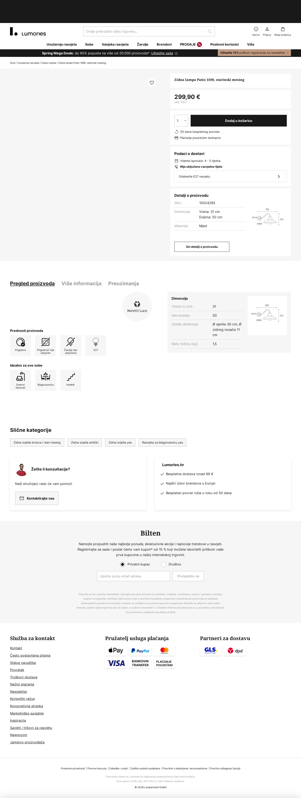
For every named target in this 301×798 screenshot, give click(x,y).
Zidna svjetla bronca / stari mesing (37, 424)
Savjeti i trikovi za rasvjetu (31, 727)
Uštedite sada (162, 35)
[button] (152, 65)
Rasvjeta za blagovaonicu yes (162, 424)
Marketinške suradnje (27, 713)
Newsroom (18, 735)
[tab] (32, 266)
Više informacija (81, 265)
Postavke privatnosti (73, 768)
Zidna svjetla (48, 45)
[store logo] (28, 13)
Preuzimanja (123, 265)
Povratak (17, 670)
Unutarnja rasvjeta (28, 45)
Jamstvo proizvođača (27, 742)
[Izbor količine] (181, 103)
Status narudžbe (23, 662)
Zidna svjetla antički (84, 424)
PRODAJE (191, 26)
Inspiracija (18, 720)
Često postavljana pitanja (30, 655)
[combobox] (149, 13)
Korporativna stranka (26, 706)
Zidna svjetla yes (120, 424)
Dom (12, 45)
